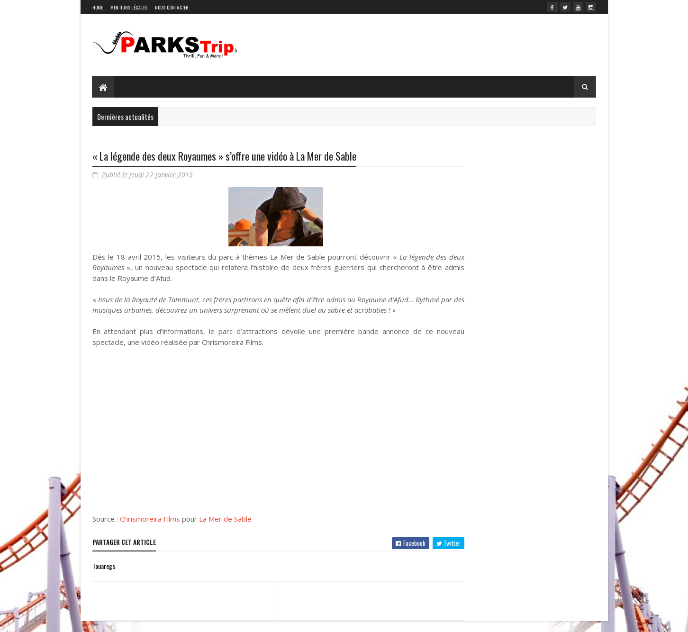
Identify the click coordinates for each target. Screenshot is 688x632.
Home (97, 7)
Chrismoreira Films (150, 530)
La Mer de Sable (225, 530)
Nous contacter (172, 7)
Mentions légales (129, 7)
